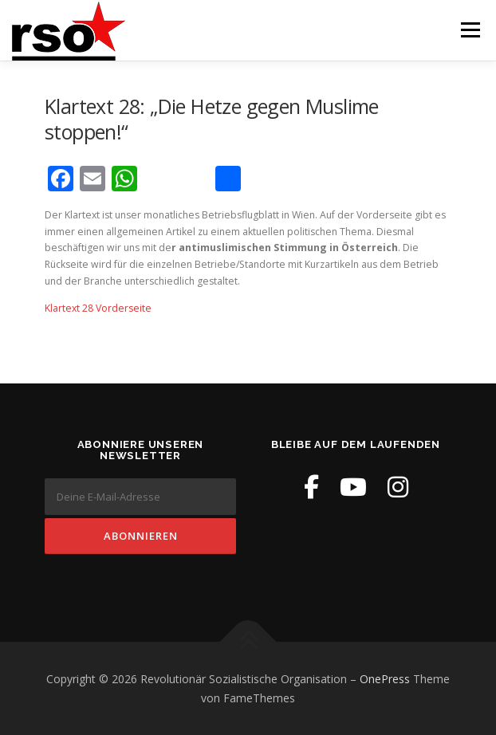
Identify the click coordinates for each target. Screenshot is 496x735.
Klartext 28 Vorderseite (98, 308)
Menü (469, 30)
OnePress (385, 678)
